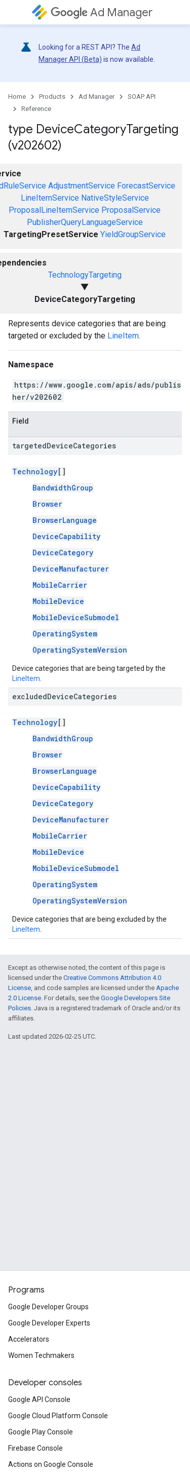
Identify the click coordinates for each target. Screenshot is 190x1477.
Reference (36, 108)
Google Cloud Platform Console (58, 1416)
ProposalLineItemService (54, 210)
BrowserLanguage (64, 520)
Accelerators (28, 1339)
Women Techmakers (41, 1355)
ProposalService (131, 210)
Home (17, 96)
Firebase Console (35, 1448)
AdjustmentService (81, 186)
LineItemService (50, 198)
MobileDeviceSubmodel (75, 617)
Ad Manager (102, 12)
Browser (47, 504)
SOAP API (142, 96)
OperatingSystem (64, 633)
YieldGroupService (133, 234)
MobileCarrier (59, 585)
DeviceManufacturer (70, 569)
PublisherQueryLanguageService (85, 222)
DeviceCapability (66, 536)
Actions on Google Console (50, 1464)
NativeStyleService (115, 198)
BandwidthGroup (62, 488)
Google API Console (39, 1399)
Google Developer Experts (49, 1323)
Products (52, 96)
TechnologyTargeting (85, 275)
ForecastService (146, 186)
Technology (34, 471)
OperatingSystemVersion (79, 650)
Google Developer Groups (48, 1307)
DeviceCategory (62, 552)
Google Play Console (40, 1432)
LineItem (123, 335)
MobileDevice (58, 601)
